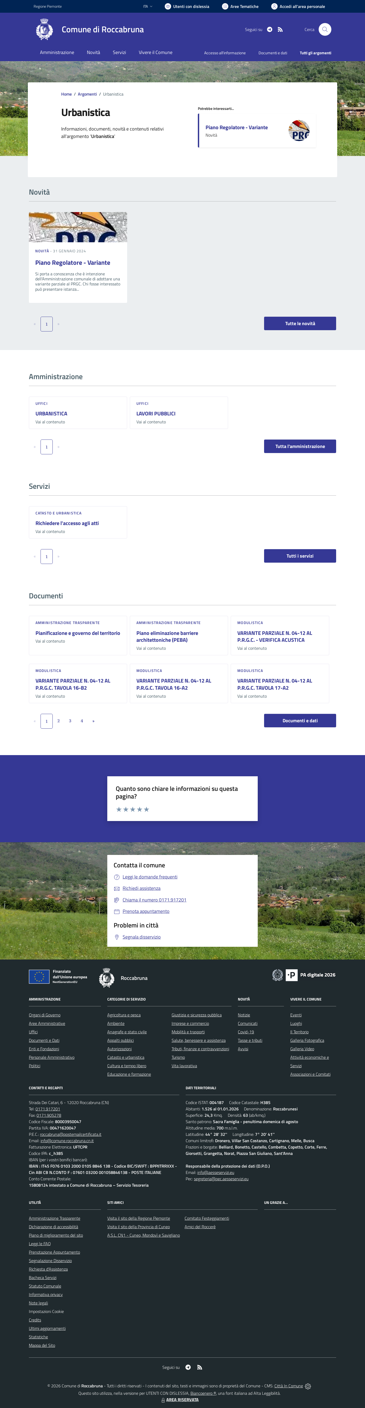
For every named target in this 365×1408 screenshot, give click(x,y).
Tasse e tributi (250, 1040)
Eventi (296, 1015)
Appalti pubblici (120, 1040)
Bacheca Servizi (42, 1277)
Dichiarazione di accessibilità (53, 1226)
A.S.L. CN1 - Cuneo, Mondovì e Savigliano (143, 1235)
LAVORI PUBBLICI (156, 413)
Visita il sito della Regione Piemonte (138, 1218)
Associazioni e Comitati (310, 1074)
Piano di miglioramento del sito (56, 1235)
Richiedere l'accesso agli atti (67, 523)
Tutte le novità (300, 323)
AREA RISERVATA (179, 1399)
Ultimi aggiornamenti (47, 1328)
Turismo (178, 1057)
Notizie (244, 1015)
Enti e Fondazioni (44, 1049)
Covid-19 (246, 1032)
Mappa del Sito (42, 1345)
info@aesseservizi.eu (215, 1172)
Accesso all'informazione (225, 53)
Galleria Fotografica (307, 1040)
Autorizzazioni (119, 1049)
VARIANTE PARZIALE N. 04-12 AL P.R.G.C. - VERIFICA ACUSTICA (274, 636)
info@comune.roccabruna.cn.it (67, 1140)
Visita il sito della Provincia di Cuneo (138, 1226)
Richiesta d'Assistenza (48, 1269)
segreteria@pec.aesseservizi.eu (221, 1179)
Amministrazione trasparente (67, 622)
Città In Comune (288, 1386)
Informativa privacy (46, 1294)
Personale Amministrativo (51, 1057)
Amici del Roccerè (200, 1226)
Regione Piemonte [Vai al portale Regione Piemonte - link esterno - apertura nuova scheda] (48, 6)
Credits (35, 1320)
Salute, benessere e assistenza (199, 1040)
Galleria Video (302, 1049)
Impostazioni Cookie (46, 1311)
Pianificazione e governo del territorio (77, 633)
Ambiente (115, 1023)
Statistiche (38, 1337)
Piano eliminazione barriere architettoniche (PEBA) (167, 636)
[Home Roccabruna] (89, 29)
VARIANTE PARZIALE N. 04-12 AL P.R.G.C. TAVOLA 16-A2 (173, 684)
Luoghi (296, 1023)
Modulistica (250, 622)
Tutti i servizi (300, 555)
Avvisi (243, 1049)
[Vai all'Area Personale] (298, 6)
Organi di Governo (44, 1015)
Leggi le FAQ (40, 1243)
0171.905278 (49, 1115)
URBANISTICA (51, 413)
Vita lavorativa (184, 1065)
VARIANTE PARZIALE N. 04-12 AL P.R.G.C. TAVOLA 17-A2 (274, 684)
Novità (42, 251)
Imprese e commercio (190, 1023)
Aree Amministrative (47, 1023)
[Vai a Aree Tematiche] (240, 6)
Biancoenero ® (203, 1393)
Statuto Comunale (45, 1286)
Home (66, 94)
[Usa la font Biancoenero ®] (187, 6)
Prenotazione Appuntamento (54, 1252)
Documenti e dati (300, 720)
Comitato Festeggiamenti (207, 1218)
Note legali (38, 1303)
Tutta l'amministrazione (300, 446)
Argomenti (87, 94)
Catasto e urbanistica (58, 513)
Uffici (41, 403)
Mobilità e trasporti (188, 1032)
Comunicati (247, 1023)
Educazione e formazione (129, 1074)
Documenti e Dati (44, 1040)
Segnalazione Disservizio (50, 1260)
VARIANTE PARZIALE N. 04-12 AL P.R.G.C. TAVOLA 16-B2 (72, 684)
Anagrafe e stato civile (127, 1032)
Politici (34, 1065)
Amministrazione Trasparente (54, 1218)
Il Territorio (299, 1032)
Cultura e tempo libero (126, 1065)
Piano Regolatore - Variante (237, 127)
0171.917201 (47, 1109)
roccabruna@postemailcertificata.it (70, 1134)
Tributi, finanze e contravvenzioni (200, 1049)
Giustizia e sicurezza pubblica (197, 1015)
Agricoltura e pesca (124, 1015)
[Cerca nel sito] (325, 29)
